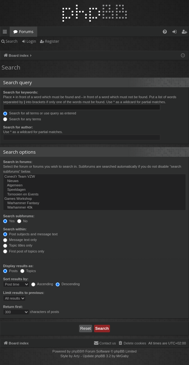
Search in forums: (17, 162)
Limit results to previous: (23, 293)
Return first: (13, 307)
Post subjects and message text (30, 234)
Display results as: (18, 266)
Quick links (6, 33)
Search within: (15, 229)
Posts (10, 271)
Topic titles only (17, 245)
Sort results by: (15, 279)
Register (52, 41)
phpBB (77, 351)
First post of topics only (23, 251)
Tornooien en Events (94, 194)
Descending (68, 284)
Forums (26, 31)
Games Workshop (94, 199)
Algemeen (94, 185)
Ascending (42, 284)
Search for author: (18, 127)
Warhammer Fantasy (94, 203)
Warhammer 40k (94, 207)
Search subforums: (18, 216)
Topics (28, 271)
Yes (9, 221)
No (22, 221)
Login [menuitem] (175, 33)
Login (31, 41)
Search (11, 41)
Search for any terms (22, 119)
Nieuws (94, 181)
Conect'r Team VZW (94, 177)
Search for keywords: (20, 92)
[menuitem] (165, 31)
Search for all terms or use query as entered (39, 113)
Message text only (20, 240)
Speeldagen (94, 190)
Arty (77, 356)
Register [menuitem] (185, 33)
